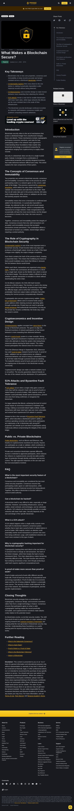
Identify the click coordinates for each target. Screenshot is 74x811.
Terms (3, 738)
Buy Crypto (22, 728)
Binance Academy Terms (33, 802)
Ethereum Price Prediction (44, 759)
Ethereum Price (41, 753)
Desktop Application (6, 756)
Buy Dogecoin (41, 770)
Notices (4, 752)
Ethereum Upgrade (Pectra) (44, 762)
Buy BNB (40, 766)
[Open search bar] (58, 3)
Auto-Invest (22, 745)
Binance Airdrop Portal (61, 763)
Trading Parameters (61, 761)
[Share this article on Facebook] (59, 20)
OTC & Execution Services (62, 732)
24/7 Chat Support (60, 746)
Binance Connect (42, 736)
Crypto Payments (24, 732)
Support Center (59, 748)
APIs (57, 757)
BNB (57, 730)
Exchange (22, 725)
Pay (21, 730)
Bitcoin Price (41, 751)
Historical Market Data (61, 734)
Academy (22, 738)
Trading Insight (59, 736)
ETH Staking (23, 747)
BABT (21, 752)
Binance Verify (59, 759)
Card (21, 736)
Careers (4, 728)
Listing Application (42, 730)
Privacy (3, 741)
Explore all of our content (37, 713)
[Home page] (31, 3)
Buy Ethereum (41, 773)
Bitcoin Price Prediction (43, 757)
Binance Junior (23, 734)
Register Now (63, 156)
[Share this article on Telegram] (65, 20)
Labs (39, 734)
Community (4, 747)
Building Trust (5, 743)
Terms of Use (17, 802)
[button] (70, 3)
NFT (21, 749)
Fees (57, 754)
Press (3, 734)
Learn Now (47, 8)
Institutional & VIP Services (44, 732)
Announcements (6, 730)
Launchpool (22, 743)
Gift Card (22, 741)
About (3, 725)
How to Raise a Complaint (62, 768)
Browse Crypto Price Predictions (46, 755)
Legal (3, 736)
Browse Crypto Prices (43, 748)
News (3, 732)
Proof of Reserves (60, 738)
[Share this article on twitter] (54, 20)
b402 (39, 738)
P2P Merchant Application (44, 725)
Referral (58, 728)
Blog (3, 745)
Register (64, 3)
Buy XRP (40, 768)
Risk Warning (5, 749)
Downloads (4, 754)
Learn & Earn (41, 746)
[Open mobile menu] (70, 3)
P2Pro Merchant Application (44, 728)
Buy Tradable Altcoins (43, 775)
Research (22, 754)
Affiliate (58, 725)
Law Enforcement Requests (62, 765)
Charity (21, 756)
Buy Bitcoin (40, 764)
